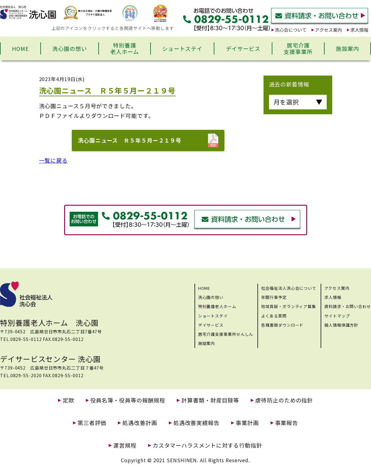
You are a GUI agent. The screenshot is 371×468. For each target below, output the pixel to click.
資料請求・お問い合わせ (347, 306)
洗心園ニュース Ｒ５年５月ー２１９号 (129, 140)
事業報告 (286, 423)
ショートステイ (182, 48)
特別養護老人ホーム (124, 48)
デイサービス (243, 48)
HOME (20, 48)
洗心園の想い (69, 48)
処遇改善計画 (139, 423)
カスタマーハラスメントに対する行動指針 (207, 445)
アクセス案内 (336, 288)
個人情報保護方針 (341, 325)
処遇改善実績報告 (196, 423)
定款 (68, 400)
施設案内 (347, 48)
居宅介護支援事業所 (298, 48)
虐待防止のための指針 (284, 400)
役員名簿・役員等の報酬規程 (127, 400)
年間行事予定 (273, 297)
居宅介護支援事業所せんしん (225, 334)
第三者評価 (92, 423)
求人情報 (332, 297)
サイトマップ (337, 316)
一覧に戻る (53, 160)
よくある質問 (273, 316)
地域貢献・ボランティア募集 (288, 306)
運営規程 (124, 445)
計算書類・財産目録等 (210, 400)
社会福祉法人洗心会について (288, 288)
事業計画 (247, 423)
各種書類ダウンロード (282, 325)
